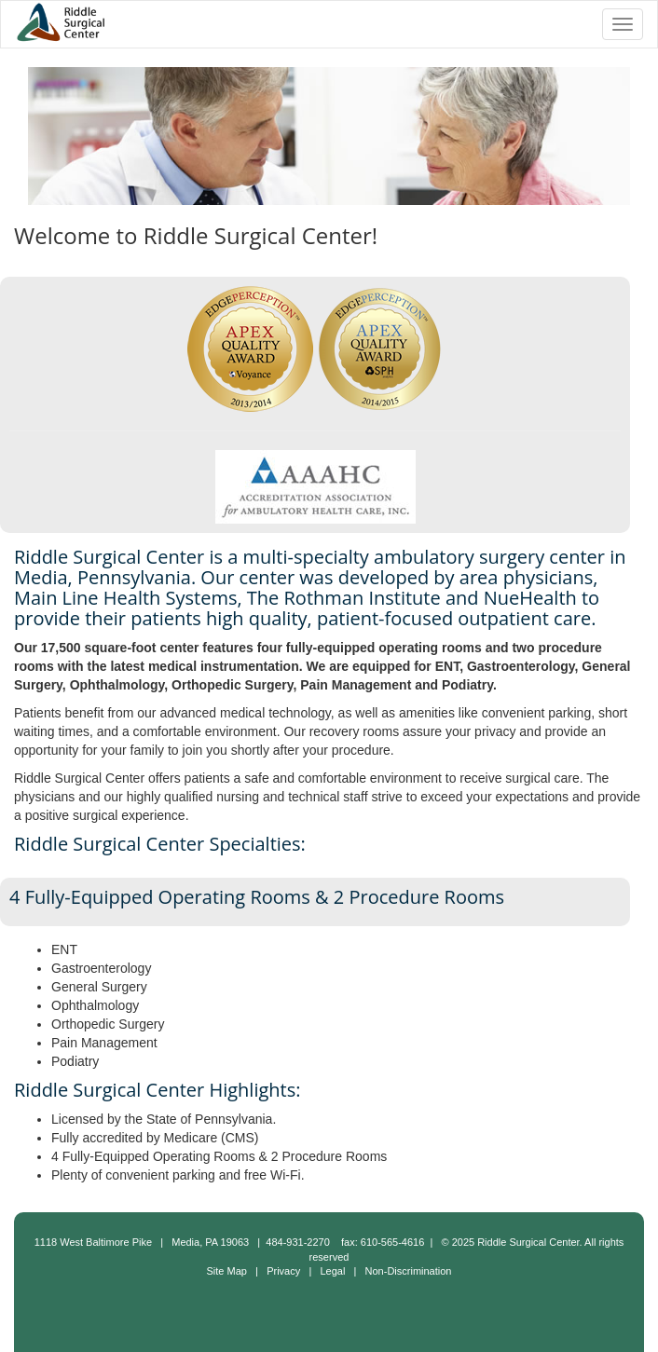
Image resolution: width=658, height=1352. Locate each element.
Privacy (283, 1271)
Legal (332, 1271)
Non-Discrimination (408, 1271)
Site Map (227, 1271)
